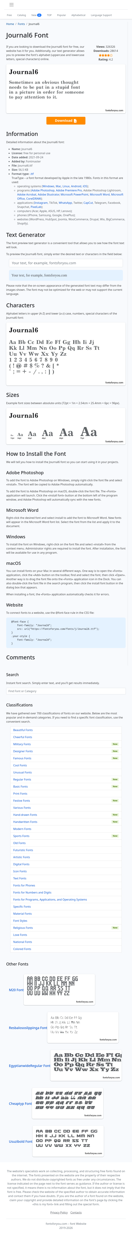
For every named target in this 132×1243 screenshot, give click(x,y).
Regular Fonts (22, 779)
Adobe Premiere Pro (69, 190)
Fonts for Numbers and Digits (32, 892)
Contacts (76, 1212)
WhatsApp (65, 203)
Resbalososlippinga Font (64, 1027)
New (36, 15)
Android (76, 186)
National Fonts (22, 942)
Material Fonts (22, 914)
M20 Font (52, 990)
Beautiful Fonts (23, 730)
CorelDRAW (33, 199)
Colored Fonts (22, 949)
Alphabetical (78, 15)
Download (66, 120)
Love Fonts (20, 935)
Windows (48, 186)
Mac (58, 186)
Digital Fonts (21, 864)
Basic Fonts (20, 786)
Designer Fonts (23, 751)
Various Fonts (22, 808)
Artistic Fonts (21, 857)
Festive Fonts (21, 801)
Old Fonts (19, 843)
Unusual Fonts (22, 772)
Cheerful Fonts (22, 737)
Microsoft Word (100, 194)
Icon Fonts (20, 871)
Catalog (21, 15)
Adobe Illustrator (48, 194)
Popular (61, 15)
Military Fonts (22, 744)
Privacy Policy (59, 1212)
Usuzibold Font (56, 1141)
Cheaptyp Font (56, 1103)
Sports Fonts (21, 836)
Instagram (41, 203)
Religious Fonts (23, 928)
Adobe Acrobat (26, 194)
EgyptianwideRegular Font (65, 1065)
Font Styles (20, 921)
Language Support (101, 15)
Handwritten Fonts (25, 822)
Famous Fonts (22, 758)
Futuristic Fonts (23, 850)
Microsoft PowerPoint (74, 194)
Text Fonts (19, 878)
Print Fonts (20, 793)
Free (9, 15)
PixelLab (36, 207)
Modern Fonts (22, 829)
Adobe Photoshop (43, 190)
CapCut (88, 203)
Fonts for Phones (24, 885)
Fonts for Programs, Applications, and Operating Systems (50, 899)
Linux (66, 186)
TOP (49, 15)
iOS (85, 186)
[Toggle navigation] (11, 4)
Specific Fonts (22, 906)
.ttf (32, 174)
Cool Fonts (20, 765)
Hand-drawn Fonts (25, 815)
